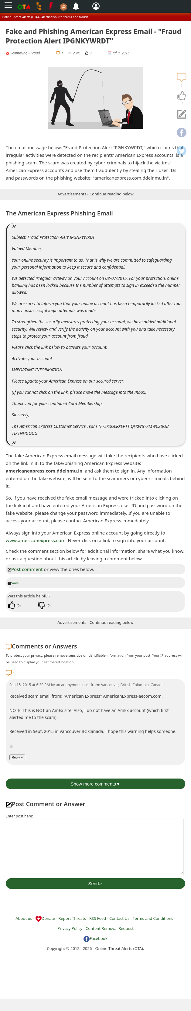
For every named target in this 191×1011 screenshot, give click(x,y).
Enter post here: (19, 816)
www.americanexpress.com (36, 540)
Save (13, 583)
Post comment (25, 569)
